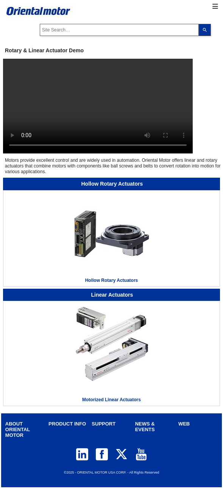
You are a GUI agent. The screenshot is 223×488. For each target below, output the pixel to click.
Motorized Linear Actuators (111, 399)
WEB (184, 424)
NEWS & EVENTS (145, 426)
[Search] (205, 30)
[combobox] (119, 30)
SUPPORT (103, 424)
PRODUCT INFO (67, 424)
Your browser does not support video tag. (98, 106)
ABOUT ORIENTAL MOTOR (17, 429)
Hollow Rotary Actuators (111, 280)
